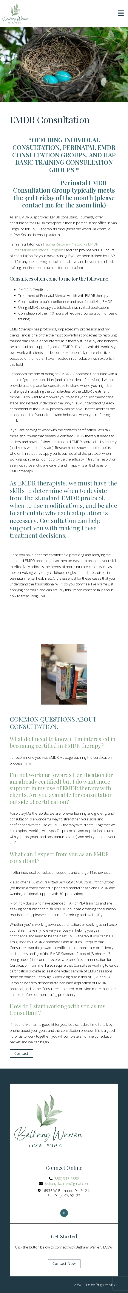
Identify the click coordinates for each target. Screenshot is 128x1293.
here (27, 763)
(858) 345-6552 (66, 1178)
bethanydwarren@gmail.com (66, 1183)
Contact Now (64, 1263)
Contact (21, 1053)
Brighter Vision (107, 1284)
